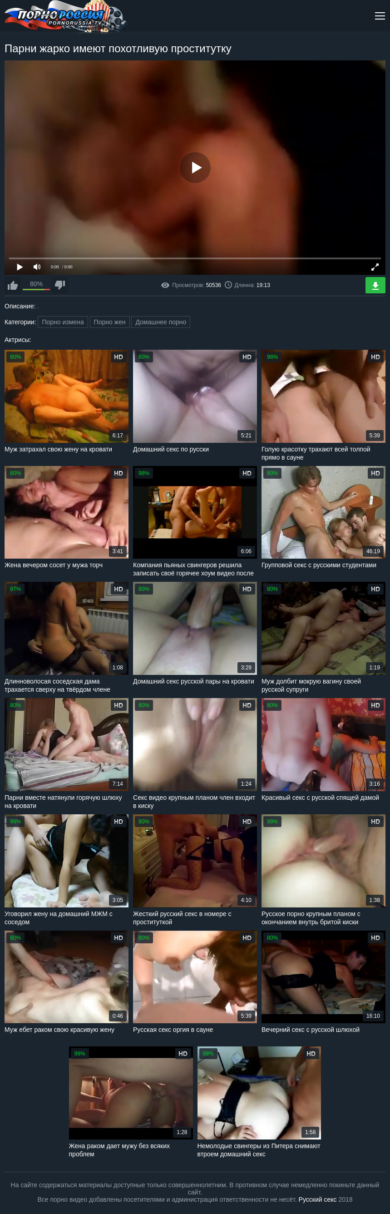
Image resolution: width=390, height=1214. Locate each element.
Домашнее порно (160, 322)
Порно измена (63, 322)
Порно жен (110, 322)
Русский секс (318, 1199)
